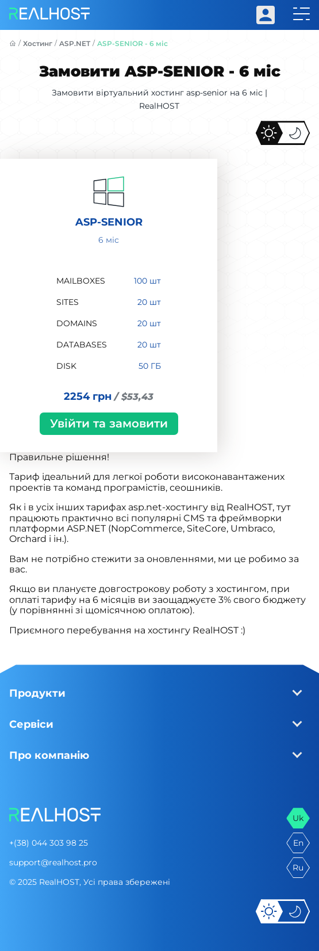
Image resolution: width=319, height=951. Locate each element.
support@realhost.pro (53, 862)
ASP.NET (74, 43)
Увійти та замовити (109, 423)
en (298, 843)
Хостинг (37, 43)
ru (298, 867)
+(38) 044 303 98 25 (48, 843)
